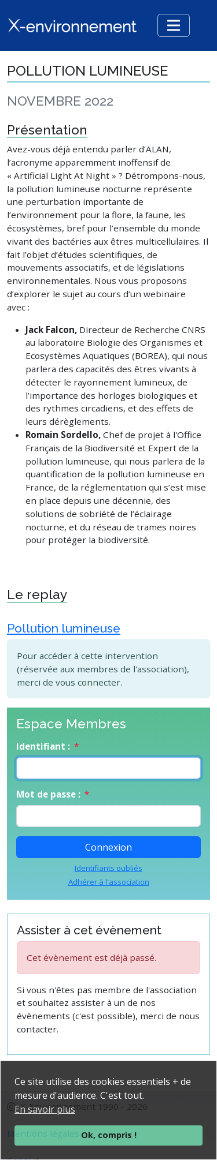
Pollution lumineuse (63, 628)
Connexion (108, 847)
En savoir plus (44, 1109)
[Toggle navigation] (173, 25)
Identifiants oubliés (108, 868)
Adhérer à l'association (108, 882)
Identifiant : (43, 746)
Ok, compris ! (109, 1134)
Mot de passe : (48, 794)
